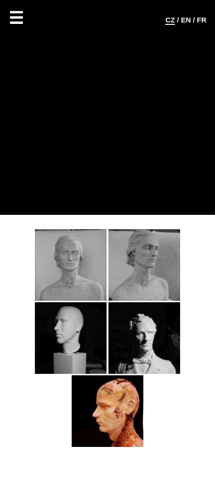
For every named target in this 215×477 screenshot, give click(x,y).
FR (201, 20)
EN (186, 20)
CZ (170, 20)
